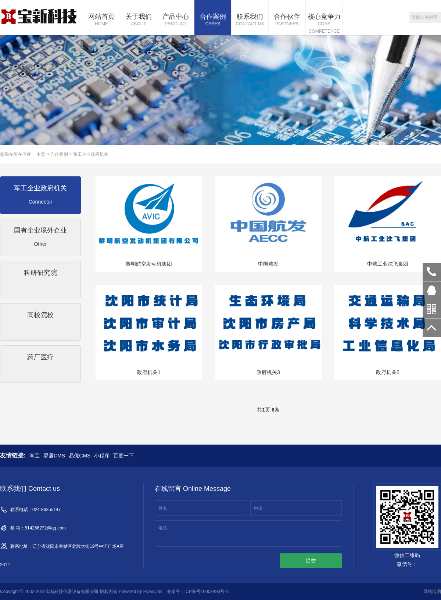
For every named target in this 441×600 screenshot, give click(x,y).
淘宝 (34, 456)
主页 (40, 154)
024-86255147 (432, 272)
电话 (258, 508)
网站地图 (432, 591)
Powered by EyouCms (140, 591)
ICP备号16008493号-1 (206, 591)
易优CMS (79, 456)
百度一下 (123, 456)
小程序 (102, 456)
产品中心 (175, 20)
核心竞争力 (324, 24)
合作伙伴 (287, 20)
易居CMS (54, 456)
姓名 (162, 508)
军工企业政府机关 (90, 154)
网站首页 (101, 20)
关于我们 (138, 20)
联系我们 (250, 20)
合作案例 (212, 20)
